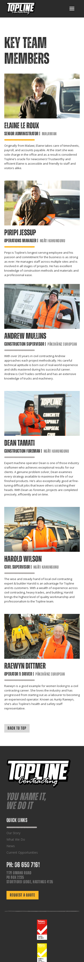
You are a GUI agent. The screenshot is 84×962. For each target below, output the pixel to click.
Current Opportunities (22, 852)
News (10, 846)
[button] (72, 9)
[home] (21, 8)
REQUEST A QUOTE (22, 895)
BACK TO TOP (17, 728)
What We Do (15, 839)
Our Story (13, 833)
